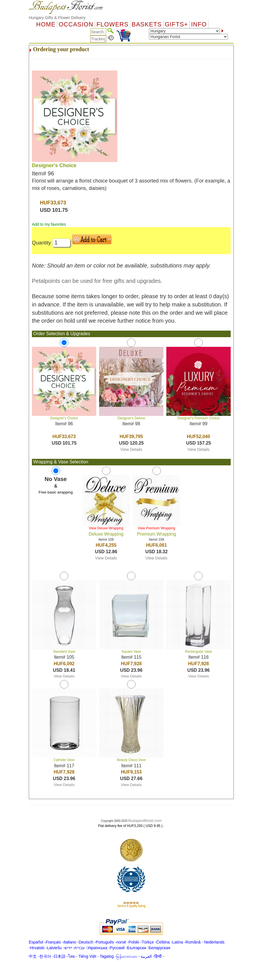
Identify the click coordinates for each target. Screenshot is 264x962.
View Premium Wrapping (156, 528)
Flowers (112, 24)
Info (199, 24)
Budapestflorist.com (145, 820)
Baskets (146, 24)
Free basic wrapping (55, 492)
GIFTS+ (176, 24)
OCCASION (76, 24)
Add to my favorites (49, 224)
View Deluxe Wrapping (106, 528)
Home (46, 24)
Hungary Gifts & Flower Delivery (57, 17)
